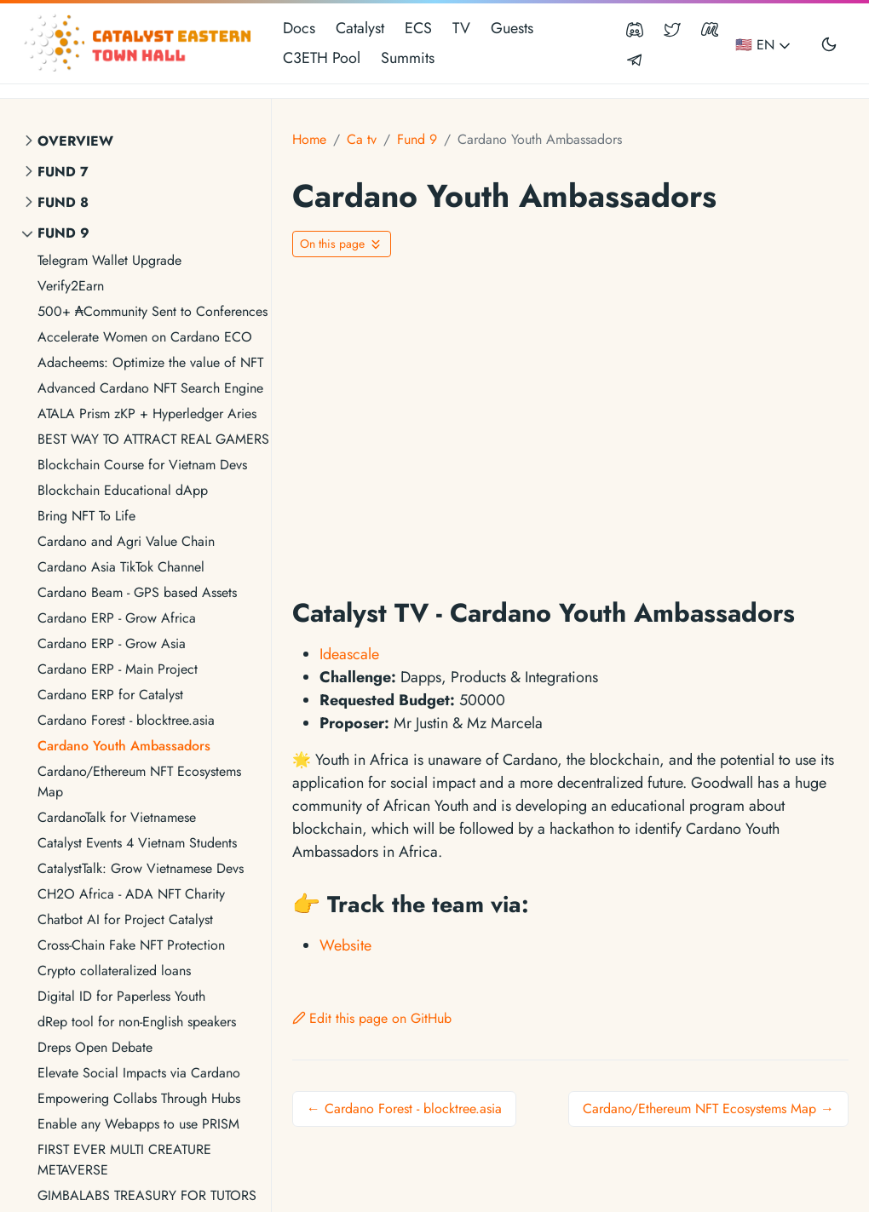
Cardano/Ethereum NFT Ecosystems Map (139, 781)
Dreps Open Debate (95, 1047)
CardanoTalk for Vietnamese (116, 817)
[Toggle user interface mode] (829, 43)
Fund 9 (63, 233)
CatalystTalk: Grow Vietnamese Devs (140, 868)
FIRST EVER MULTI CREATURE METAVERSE (124, 1160)
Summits (407, 58)
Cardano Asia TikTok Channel (120, 567)
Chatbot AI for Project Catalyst (125, 919)
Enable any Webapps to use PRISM (138, 1124)
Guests (512, 28)
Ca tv (362, 139)
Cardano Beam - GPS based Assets (137, 592)
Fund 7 (63, 171)
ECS (418, 28)
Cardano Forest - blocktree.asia (126, 720)
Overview (75, 141)
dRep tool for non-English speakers (136, 1021)
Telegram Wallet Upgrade (109, 260)
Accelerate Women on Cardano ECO (144, 337)
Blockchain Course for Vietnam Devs (142, 464)
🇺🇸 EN (764, 45)
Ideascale (349, 654)
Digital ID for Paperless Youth (121, 996)
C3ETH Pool (321, 58)
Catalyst (360, 28)
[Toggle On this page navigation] (341, 244)
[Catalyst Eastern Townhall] (139, 43)
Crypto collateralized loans (114, 970)
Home (309, 139)
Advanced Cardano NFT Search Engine (150, 388)
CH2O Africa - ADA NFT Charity (131, 894)
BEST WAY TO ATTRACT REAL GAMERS (153, 439)
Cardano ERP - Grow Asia (111, 643)
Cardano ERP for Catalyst (110, 694)
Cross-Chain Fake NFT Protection (131, 945)
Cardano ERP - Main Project (117, 669)
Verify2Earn (70, 286)
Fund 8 (63, 202)
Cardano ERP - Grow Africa (116, 618)
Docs (299, 28)
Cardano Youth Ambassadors (123, 745)
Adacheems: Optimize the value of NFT (150, 362)
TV (461, 28)
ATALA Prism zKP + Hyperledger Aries (146, 413)
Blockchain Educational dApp (122, 490)
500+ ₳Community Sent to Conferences (152, 311)
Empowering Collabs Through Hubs (138, 1098)
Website (345, 945)
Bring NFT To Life (86, 516)
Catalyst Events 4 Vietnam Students (137, 843)
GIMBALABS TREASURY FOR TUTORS (146, 1195)
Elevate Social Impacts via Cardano (138, 1073)
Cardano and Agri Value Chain (126, 541)
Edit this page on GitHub (372, 1018)
